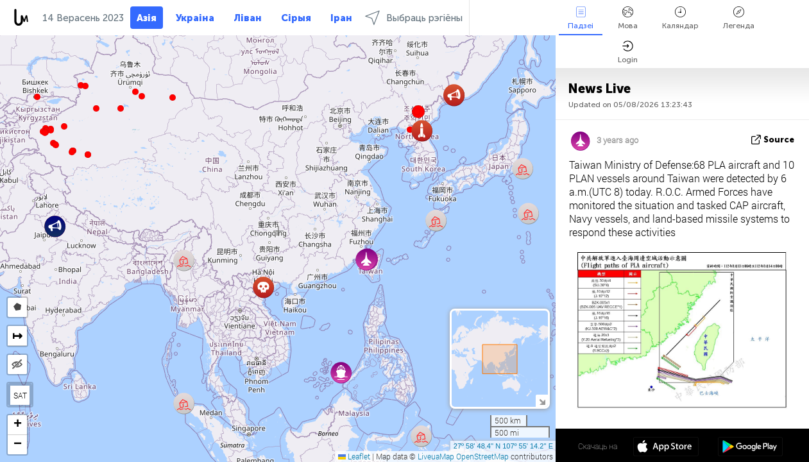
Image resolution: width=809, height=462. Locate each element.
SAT (20, 395)
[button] (72, 152)
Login (628, 52)
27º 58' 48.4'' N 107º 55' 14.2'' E (503, 446)
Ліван (248, 18)
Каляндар (680, 18)
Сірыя (296, 18)
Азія (147, 18)
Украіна (195, 18)
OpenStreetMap (482, 456)
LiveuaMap (436, 456)
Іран (341, 18)
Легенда (738, 18)
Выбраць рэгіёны (414, 17)
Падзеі (580, 18)
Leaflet (354, 456)
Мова (628, 18)
